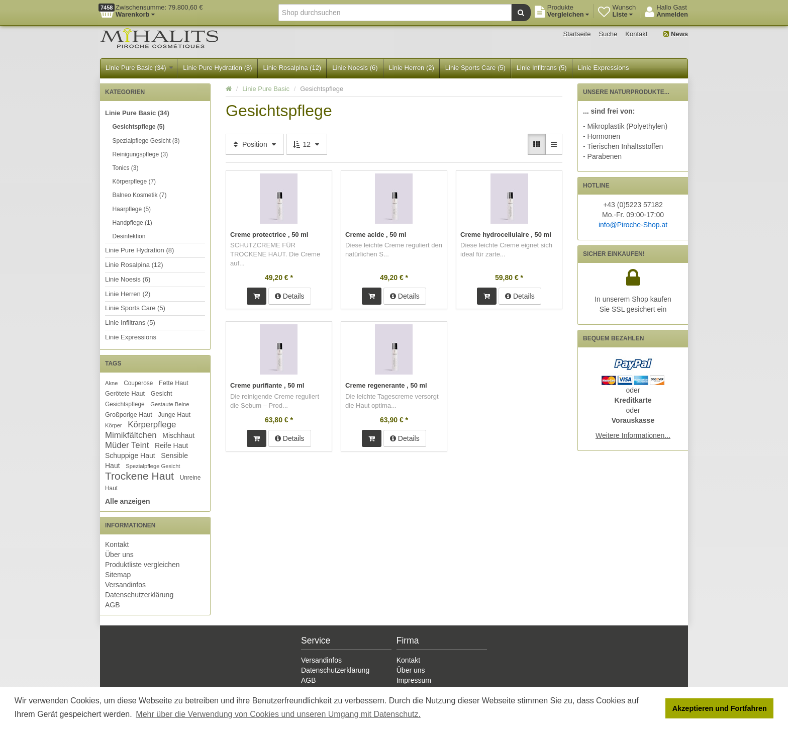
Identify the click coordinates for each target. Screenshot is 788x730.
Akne (111, 383)
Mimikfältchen (131, 435)
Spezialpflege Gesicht (153, 466)
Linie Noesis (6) (354, 67)
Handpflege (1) (132, 222)
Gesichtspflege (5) (138, 126)
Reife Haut (171, 445)
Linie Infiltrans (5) (542, 67)
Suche (608, 34)
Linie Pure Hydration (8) (217, 67)
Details (290, 296)
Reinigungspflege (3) (140, 154)
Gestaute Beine (169, 404)
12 (307, 144)
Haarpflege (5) (131, 209)
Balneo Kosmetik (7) (139, 195)
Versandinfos (125, 585)
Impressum (414, 680)
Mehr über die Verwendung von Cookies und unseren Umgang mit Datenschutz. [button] (278, 714)
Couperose (138, 383)
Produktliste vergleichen (142, 565)
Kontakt (636, 34)
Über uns (119, 555)
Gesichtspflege (125, 404)
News (675, 34)
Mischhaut (178, 435)
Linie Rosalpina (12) (292, 67)
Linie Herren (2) (411, 67)
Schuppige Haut (130, 455)
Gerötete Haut (125, 393)
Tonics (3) (125, 167)
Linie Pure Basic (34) (139, 67)
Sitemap (118, 575)
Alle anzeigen (127, 501)
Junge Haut (174, 414)
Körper (113, 425)
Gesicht (161, 393)
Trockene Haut (139, 476)
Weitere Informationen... (633, 435)
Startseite (577, 34)
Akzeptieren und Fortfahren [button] (719, 708)
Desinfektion (128, 236)
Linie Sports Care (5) (475, 67)
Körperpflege (152, 424)
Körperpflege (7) (134, 181)
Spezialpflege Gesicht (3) (145, 140)
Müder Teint (127, 445)
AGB (112, 605)
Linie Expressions (603, 67)
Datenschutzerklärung (139, 595)
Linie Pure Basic (265, 89)
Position (254, 144)
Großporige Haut (128, 414)
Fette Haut (173, 383)
